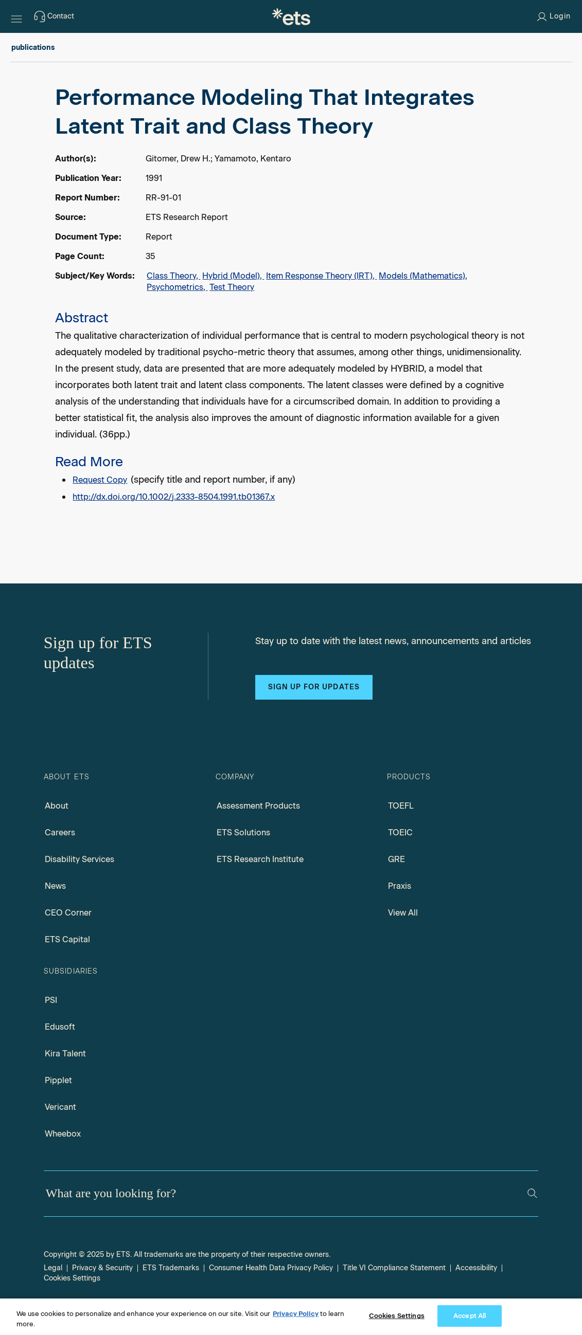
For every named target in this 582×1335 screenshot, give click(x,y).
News (55, 886)
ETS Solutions (243, 832)
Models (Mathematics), (423, 276)
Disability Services (79, 859)
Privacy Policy (296, 1314)
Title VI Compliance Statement (394, 1268)
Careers (60, 832)
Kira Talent (65, 1053)
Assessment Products (258, 806)
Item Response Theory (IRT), (321, 276)
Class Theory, (173, 276)
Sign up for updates (314, 687)
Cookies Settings (72, 1278)
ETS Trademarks (171, 1268)
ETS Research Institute (260, 859)
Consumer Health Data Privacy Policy (271, 1268)
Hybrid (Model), (233, 276)
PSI (51, 1000)
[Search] (532, 1193)
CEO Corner (68, 913)
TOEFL (401, 806)
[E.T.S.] (291, 16)
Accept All (469, 1316)
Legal (53, 1268)
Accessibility (476, 1268)
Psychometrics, (177, 287)
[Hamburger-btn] (16, 16)
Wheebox (63, 1134)
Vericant (60, 1107)
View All (403, 913)
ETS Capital (67, 939)
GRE (396, 859)
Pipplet (58, 1080)
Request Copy (100, 480)
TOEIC (400, 832)
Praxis (399, 886)
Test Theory (231, 287)
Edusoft (60, 1027)
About (56, 806)
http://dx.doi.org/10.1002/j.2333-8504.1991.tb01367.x (174, 497)
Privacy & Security (102, 1268)
